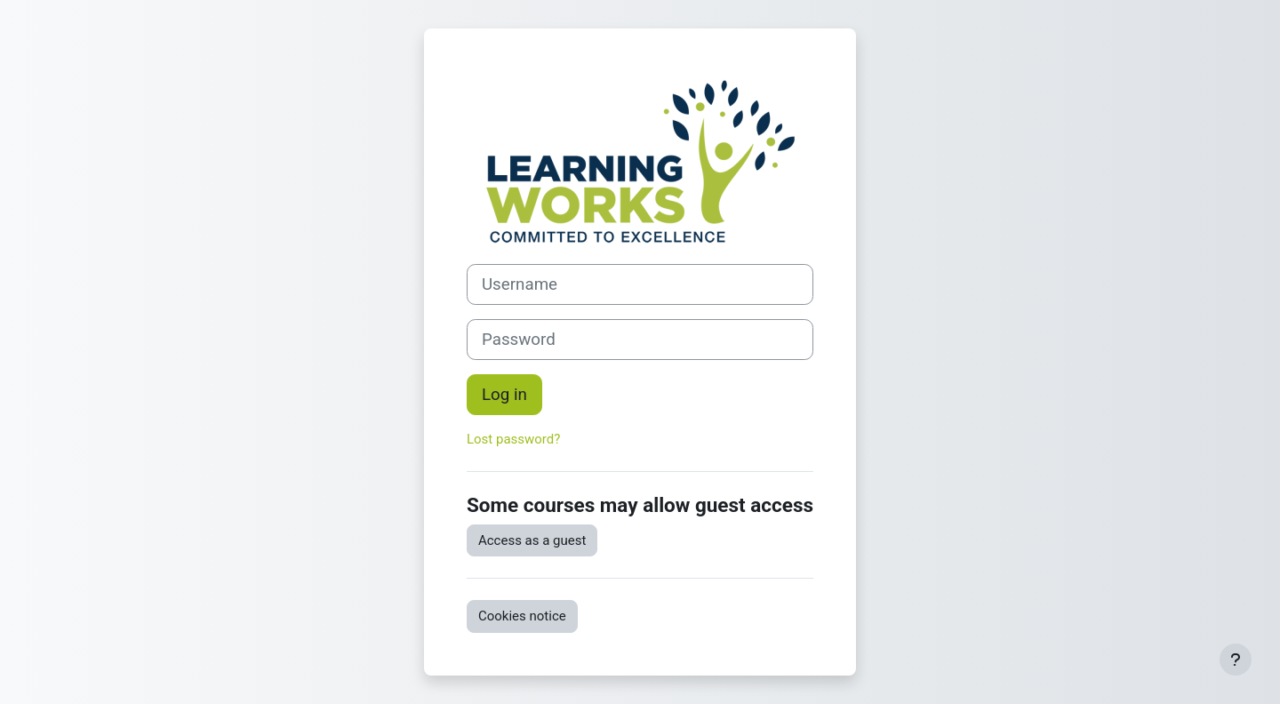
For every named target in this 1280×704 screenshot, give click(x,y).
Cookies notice (522, 616)
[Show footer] (1236, 660)
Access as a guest (532, 540)
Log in (504, 394)
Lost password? (513, 439)
